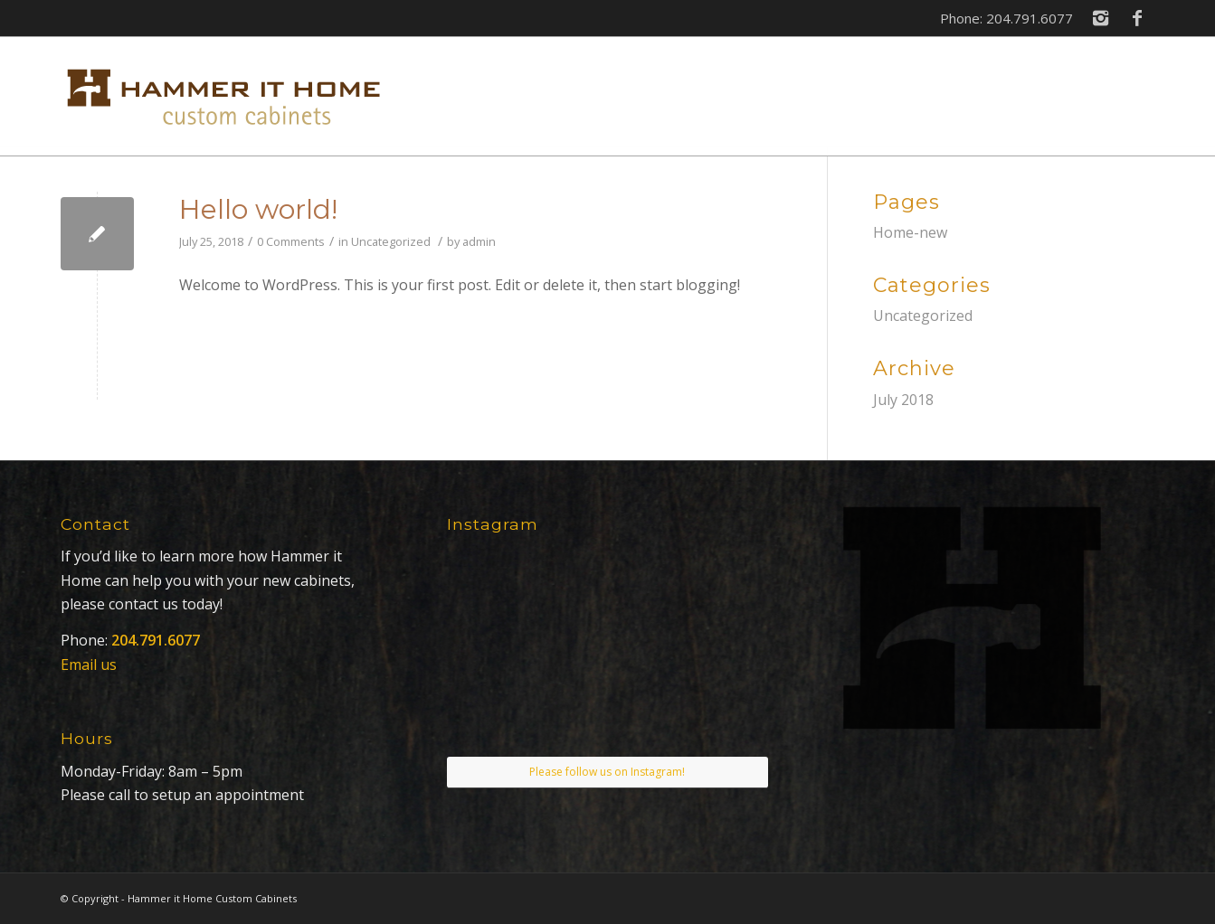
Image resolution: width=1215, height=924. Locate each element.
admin (479, 241)
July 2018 (903, 400)
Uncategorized (391, 241)
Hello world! (258, 209)
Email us (89, 664)
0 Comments (291, 241)
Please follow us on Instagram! (607, 771)
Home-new (910, 232)
